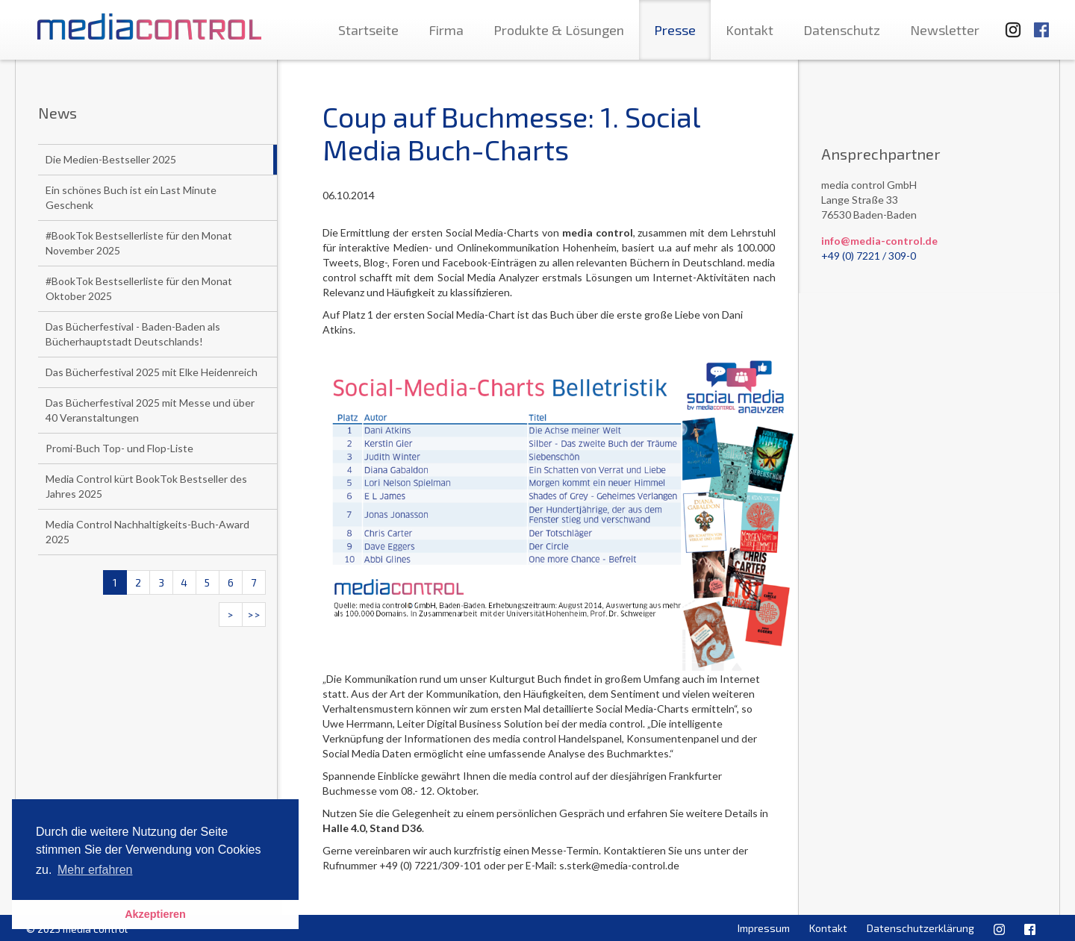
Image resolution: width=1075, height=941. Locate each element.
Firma (446, 30)
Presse (675, 30)
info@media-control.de (879, 240)
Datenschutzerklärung (920, 928)
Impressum (764, 928)
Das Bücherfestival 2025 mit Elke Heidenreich (152, 372)
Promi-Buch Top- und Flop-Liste (119, 448)
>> (254, 614)
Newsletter (944, 30)
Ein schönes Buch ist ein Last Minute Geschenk (131, 197)
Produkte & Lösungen (558, 30)
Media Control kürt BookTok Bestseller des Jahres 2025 (146, 486)
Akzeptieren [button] (155, 914)
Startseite (368, 30)
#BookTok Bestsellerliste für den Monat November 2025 (139, 243)
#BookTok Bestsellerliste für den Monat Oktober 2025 (139, 288)
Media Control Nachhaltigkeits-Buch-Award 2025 (147, 531)
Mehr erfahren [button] (95, 869)
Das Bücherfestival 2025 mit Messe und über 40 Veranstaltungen (150, 410)
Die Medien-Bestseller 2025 (111, 159)
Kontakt (749, 30)
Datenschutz (841, 30)
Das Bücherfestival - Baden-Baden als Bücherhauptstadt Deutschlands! (133, 334)
